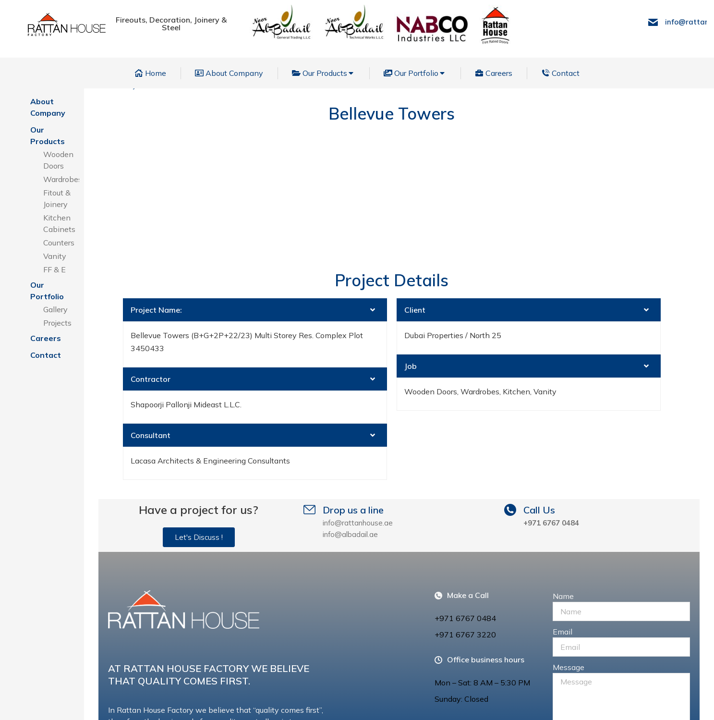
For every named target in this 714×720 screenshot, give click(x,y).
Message (568, 544)
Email (562, 509)
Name (563, 473)
